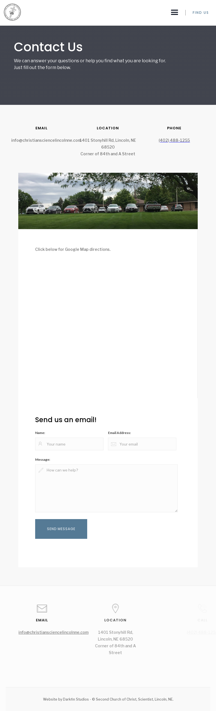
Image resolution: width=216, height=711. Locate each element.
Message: (42, 459)
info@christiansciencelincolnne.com (57, 632)
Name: (40, 433)
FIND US (201, 12)
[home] (10, 12)
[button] (174, 12)
